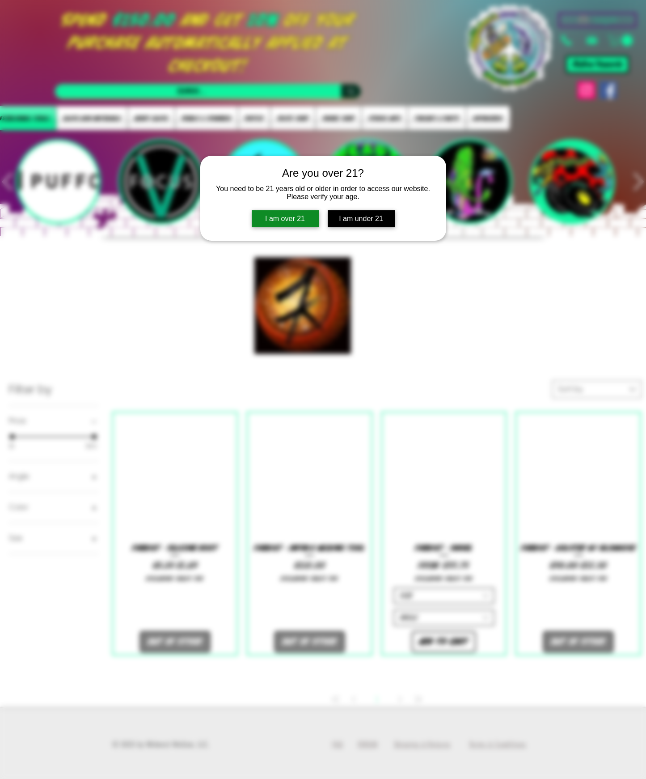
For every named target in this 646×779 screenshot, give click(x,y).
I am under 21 (361, 218)
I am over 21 (285, 218)
